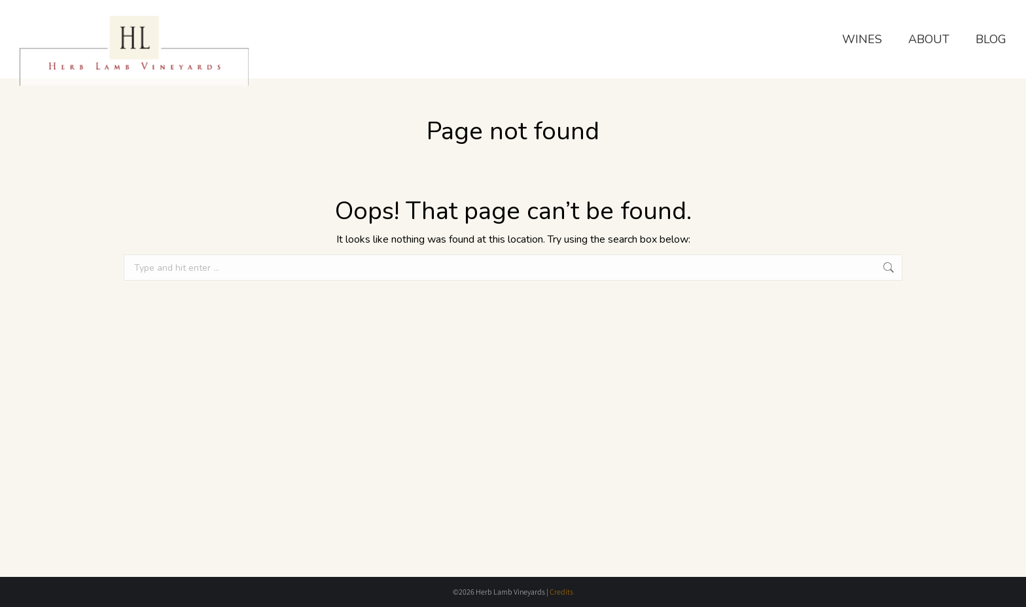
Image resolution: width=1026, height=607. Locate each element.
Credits (561, 592)
